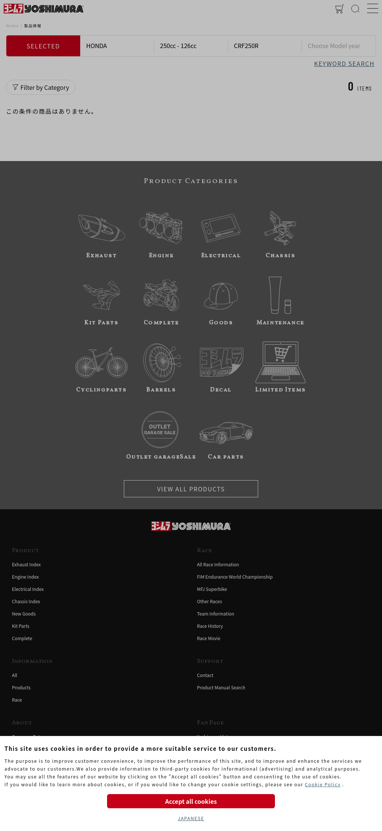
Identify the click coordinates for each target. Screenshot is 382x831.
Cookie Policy (323, 784)
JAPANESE (191, 818)
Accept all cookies (191, 801)
